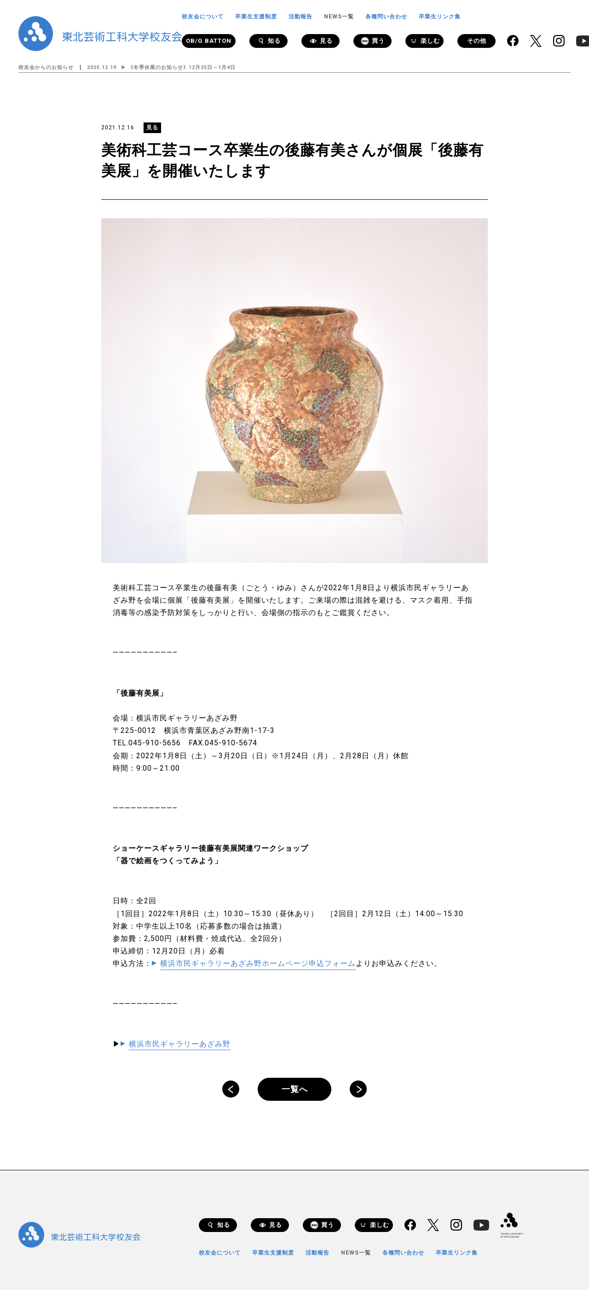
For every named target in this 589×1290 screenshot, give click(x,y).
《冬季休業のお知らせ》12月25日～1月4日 (182, 67)
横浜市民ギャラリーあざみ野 (180, 1044)
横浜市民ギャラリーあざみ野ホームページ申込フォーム (258, 963)
